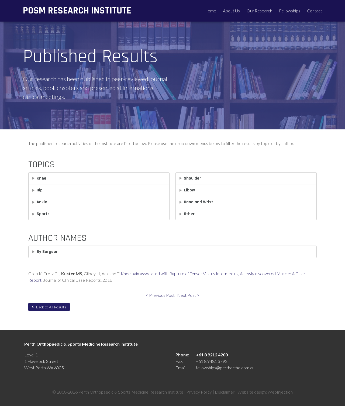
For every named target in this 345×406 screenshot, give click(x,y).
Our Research (259, 10)
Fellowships (289, 10)
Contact (314, 10)
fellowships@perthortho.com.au (225, 367)
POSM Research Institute (77, 11)
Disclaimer (224, 391)
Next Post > (188, 295)
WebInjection (280, 391)
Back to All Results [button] (49, 307)
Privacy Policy (199, 391)
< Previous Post (160, 295)
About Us (231, 10)
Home (210, 10)
